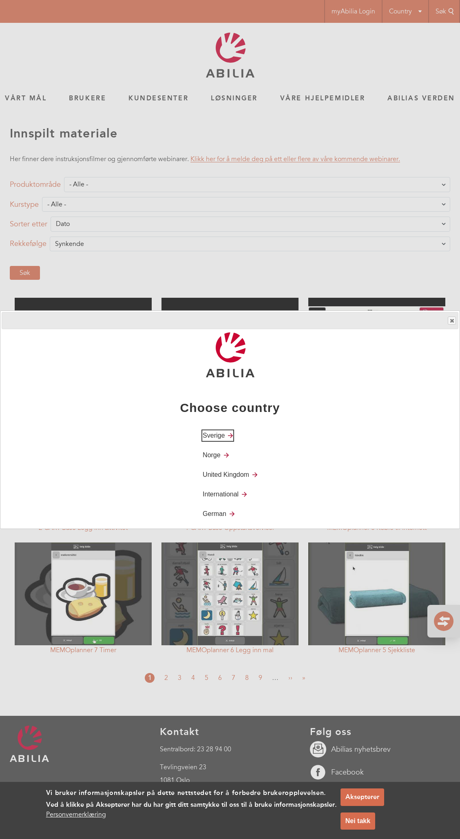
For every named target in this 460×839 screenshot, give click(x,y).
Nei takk (357, 820)
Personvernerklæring (76, 814)
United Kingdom (226, 474)
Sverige (214, 435)
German (214, 513)
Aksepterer (362, 797)
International (221, 494)
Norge (212, 455)
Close (451, 320)
